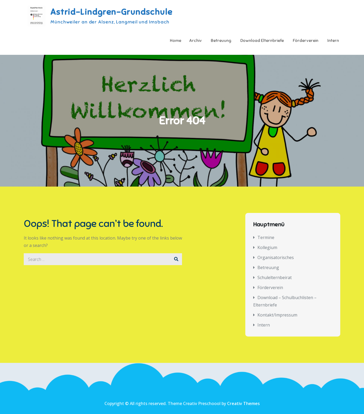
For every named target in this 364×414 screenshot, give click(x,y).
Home (175, 40)
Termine (265, 237)
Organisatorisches (275, 257)
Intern (333, 40)
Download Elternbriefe (262, 40)
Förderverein (305, 40)
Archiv (195, 40)
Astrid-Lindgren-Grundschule (111, 12)
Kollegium (267, 247)
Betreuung (221, 40)
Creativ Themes (243, 403)
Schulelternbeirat (274, 277)
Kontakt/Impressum (277, 315)
